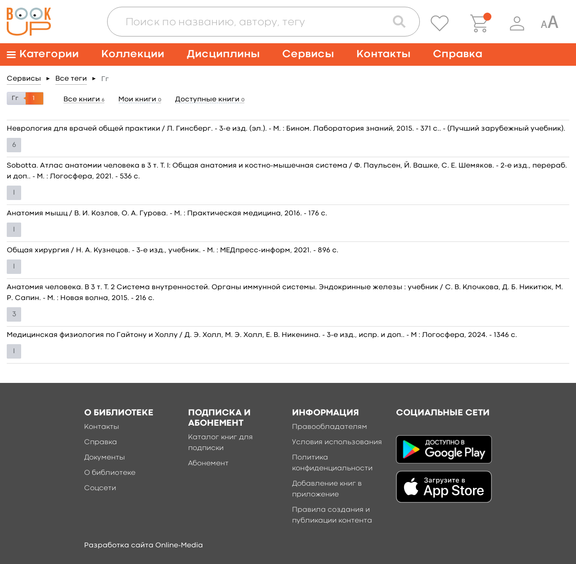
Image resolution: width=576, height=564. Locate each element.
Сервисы (308, 54)
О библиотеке (109, 473)
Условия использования (337, 442)
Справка (457, 54)
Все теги (71, 79)
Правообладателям (329, 427)
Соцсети (100, 488)
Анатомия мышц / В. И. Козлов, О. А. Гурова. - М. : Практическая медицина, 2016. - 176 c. (167, 213)
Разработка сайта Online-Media (143, 545)
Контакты (383, 54)
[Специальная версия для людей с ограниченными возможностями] (549, 23)
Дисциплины (223, 54)
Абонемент (208, 463)
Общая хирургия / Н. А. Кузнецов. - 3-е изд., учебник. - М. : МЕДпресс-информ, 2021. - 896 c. (172, 250)
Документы (104, 458)
